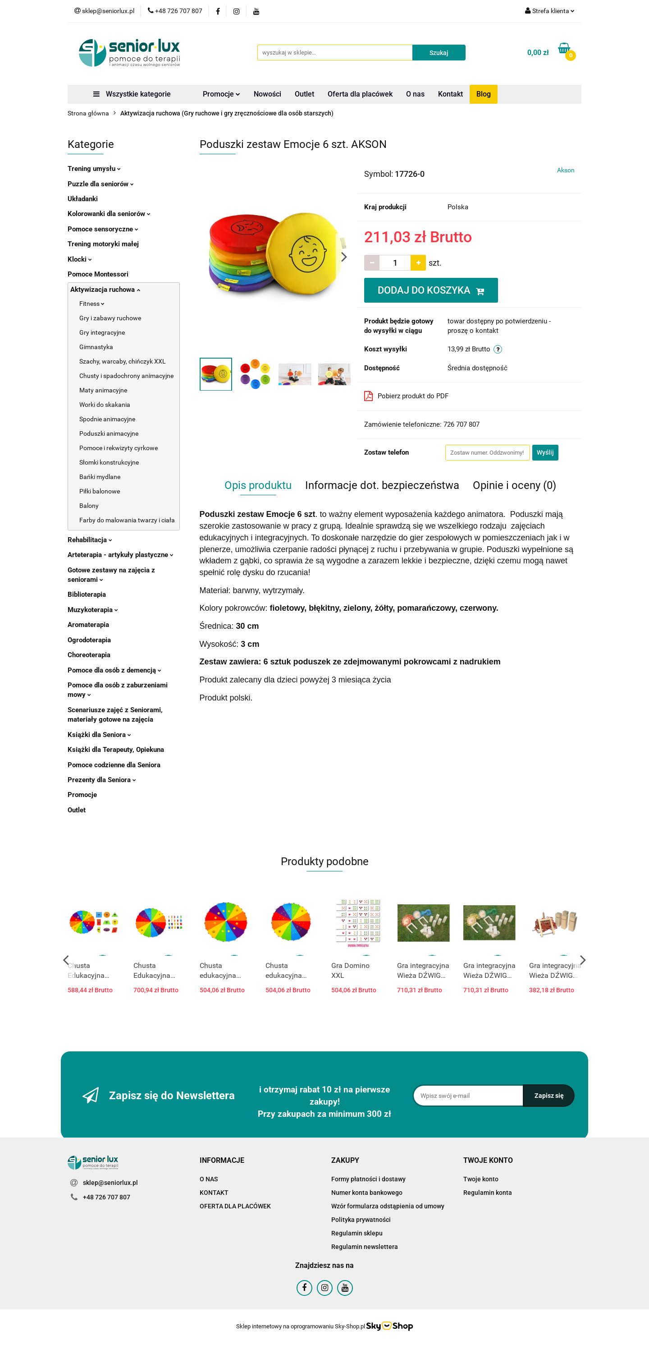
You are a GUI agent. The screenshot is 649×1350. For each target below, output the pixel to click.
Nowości (267, 94)
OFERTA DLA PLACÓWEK (235, 1206)
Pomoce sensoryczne (103, 229)
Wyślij (545, 452)
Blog (483, 94)
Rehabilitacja (90, 540)
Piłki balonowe (99, 491)
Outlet (304, 94)
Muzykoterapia (93, 610)
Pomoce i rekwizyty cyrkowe (118, 448)
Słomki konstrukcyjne (109, 462)
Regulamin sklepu (357, 1233)
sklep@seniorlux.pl (110, 1182)
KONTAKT (214, 1192)
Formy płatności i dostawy (368, 1179)
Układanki (83, 199)
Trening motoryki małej (103, 244)
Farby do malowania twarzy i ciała (127, 520)
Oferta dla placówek (360, 94)
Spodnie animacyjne (107, 419)
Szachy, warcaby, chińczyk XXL (122, 361)
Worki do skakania (104, 404)
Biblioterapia (87, 594)
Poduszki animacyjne (108, 433)
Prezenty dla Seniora (102, 780)
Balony (89, 505)
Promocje (221, 94)
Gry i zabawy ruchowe (110, 318)
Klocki (80, 259)
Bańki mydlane (99, 476)
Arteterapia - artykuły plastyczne (121, 555)
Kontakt (450, 94)
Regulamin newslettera (364, 1246)
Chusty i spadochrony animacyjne (126, 375)
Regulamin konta (487, 1192)
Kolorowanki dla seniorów (109, 214)
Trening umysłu (94, 169)
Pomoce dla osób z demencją (114, 670)
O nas (415, 94)
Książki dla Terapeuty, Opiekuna (116, 750)
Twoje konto (480, 1179)
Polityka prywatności (361, 1219)
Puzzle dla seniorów (101, 184)
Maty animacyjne (103, 390)
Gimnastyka (96, 346)
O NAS (209, 1179)
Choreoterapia (89, 655)
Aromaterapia (88, 625)
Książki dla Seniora (99, 735)
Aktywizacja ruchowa (105, 290)
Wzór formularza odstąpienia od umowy (387, 1206)
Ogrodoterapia (89, 640)
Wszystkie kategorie (132, 94)
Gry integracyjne (102, 332)
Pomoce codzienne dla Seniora (114, 765)
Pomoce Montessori (98, 274)
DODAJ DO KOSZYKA (431, 290)
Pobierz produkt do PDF (406, 396)
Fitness (92, 303)
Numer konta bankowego (366, 1192)
